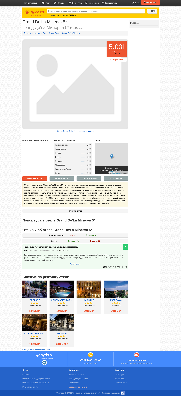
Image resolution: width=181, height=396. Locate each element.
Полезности (91, 235)
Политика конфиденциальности (36, 379)
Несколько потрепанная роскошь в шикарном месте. (51, 247)
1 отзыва (34, 311)
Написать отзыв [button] (31, 3)
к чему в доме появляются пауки (36, 350)
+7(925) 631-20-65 (90, 360)
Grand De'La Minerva (71, 33)
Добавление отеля (76, 375)
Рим (44, 33)
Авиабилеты (91, 3)
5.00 (115, 47)
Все (54, 241)
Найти (152, 11)
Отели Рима (54, 33)
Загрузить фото (62, 178)
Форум (46, 3)
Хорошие (73, 241)
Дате (72, 235)
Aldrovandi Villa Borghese (62, 300)
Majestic (61, 333)
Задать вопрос (116, 178)
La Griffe (89, 300)
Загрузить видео (89, 178)
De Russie (35, 300)
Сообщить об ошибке (78, 387)
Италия (37, 33)
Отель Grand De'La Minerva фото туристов (75, 131)
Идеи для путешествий (78, 379)
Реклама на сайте (30, 387)
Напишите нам (136, 360)
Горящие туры (109, 3)
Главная (27, 33)
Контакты (26, 375)
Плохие (95, 241)
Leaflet (111, 171)
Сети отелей (74, 383)
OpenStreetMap (116, 173)
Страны (59, 3)
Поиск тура (75, 3)
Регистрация (150, 2)
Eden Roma (116, 300)
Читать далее (75, 211)
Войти (135, 3)
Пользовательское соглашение (35, 383)
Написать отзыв (34, 178)
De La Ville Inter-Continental (35, 333)
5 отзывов (62, 344)
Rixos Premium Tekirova (66, 15)
